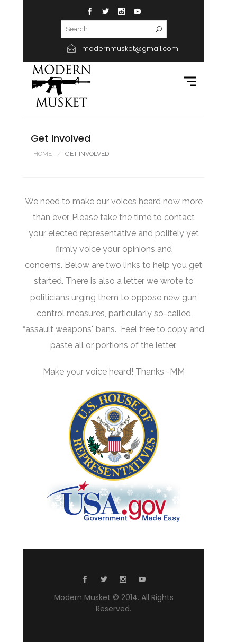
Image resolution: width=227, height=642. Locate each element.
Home (42, 154)
